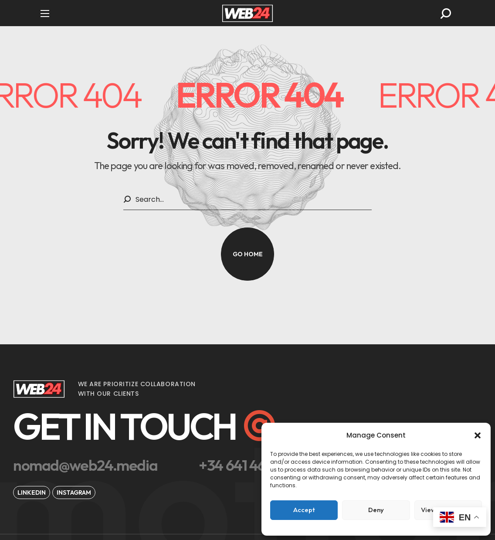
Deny (376, 510)
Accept (304, 510)
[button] (477, 435)
